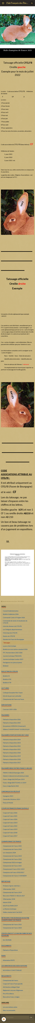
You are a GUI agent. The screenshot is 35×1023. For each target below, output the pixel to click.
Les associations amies (10, 1007)
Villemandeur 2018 (9, 899)
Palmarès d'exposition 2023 (12, 743)
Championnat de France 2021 (12, 866)
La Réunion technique (9, 909)
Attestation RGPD (9, 960)
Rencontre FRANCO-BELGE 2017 (14, 896)
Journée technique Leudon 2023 (13, 659)
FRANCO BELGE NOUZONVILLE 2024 (16, 776)
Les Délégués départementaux (12, 629)
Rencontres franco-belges (11, 997)
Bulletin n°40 (7, 679)
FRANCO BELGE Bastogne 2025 (13, 773)
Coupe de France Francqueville (12, 984)
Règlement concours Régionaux (13, 990)
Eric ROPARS (7, 940)
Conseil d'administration (10, 611)
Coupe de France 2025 (10, 816)
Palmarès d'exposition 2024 (12, 739)
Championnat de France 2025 (12, 846)
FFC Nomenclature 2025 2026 (12, 652)
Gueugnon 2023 (8, 796)
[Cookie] (4, 1019)
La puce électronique (9, 646)
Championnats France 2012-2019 (13, 869)
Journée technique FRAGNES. (12, 656)
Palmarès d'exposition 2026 (12, 719)
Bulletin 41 (6, 676)
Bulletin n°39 (7, 682)
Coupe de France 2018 (10, 832)
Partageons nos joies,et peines (12, 662)
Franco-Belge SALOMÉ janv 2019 (13, 779)
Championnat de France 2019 (12, 892)
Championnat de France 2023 (12, 856)
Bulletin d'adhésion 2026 (11, 614)
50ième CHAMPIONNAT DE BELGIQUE (16, 729)
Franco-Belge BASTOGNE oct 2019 (14, 782)
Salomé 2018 (7, 902)
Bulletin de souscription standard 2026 (15, 649)
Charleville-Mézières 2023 (11, 799)
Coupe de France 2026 (10, 813)
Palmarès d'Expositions (10, 950)
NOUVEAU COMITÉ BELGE (12, 970)
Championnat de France (10, 980)
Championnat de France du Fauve (13, 699)
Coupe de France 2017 (10, 836)
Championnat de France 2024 (12, 849)
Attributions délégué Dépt (11, 987)
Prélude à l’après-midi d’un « (11, 886)
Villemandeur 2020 (9, 889)
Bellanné (5, 666)
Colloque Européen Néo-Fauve (12, 692)
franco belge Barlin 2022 (11, 786)
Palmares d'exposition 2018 (12, 759)
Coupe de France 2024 (10, 819)
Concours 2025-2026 (10, 709)
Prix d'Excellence (8, 993)
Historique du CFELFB (10, 633)
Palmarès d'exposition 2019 (12, 756)
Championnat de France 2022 (12, 859)
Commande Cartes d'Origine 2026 (14, 617)
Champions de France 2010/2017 (13, 872)
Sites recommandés (9, 1010)
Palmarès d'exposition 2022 (12, 746)
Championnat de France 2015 (12, 924)
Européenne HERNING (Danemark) (14, 726)
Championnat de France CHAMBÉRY (15, 876)
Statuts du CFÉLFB (9, 636)
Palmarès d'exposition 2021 (12, 749)
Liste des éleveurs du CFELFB (12, 626)
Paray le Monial (8, 802)
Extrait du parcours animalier (12, 696)
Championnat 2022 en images (12, 862)
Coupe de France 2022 (10, 826)
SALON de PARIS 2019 (10, 906)
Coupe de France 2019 (10, 829)
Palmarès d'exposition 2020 (12, 753)
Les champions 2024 (9, 852)
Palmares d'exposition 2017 (12, 762)
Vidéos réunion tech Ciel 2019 (12, 912)
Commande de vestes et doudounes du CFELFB (15, 622)
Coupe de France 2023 (10, 822)
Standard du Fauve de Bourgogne (13, 639)
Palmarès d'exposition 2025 (12, 723)
